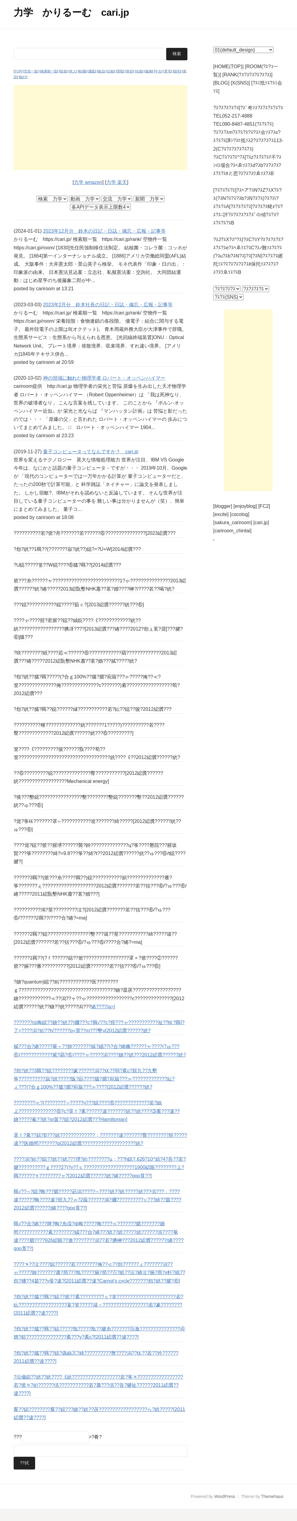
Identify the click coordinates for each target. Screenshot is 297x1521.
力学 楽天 (116, 194)
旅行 (23, 89)
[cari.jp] (261, 522)
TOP (18, 83)
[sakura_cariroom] (232, 522)
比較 (110, 83)
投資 (63, 83)
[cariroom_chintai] (232, 530)
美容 (129, 83)
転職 (82, 83)
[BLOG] (221, 82)
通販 (91, 83)
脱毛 (177, 83)
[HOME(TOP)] (228, 66)
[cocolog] (239, 514)
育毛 (167, 83)
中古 (158, 83)
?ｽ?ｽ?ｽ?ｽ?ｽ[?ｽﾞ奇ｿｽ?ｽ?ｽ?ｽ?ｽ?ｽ (248, 107)
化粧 (139, 83)
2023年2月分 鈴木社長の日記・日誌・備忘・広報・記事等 (108, 316)
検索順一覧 (49, 83)
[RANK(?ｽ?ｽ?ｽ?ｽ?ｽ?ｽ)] (247, 74)
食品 (101, 83)
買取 (120, 83)
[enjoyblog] (245, 506)
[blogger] (222, 506)
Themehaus (272, 1508)
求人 (72, 83)
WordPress (224, 1508)
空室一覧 (31, 83)
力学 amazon (88, 194)
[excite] (221, 514)
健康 (148, 83)
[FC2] (264, 506)
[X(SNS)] (240, 82)
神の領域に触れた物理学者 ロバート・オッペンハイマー (104, 390)
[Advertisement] (100, 139)
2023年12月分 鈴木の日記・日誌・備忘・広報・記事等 (104, 243)
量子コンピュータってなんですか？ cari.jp (90, 463)
